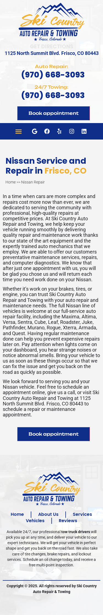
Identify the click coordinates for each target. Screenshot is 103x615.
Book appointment (54, 113)
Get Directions (51, 46)
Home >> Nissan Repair (25, 182)
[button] (18, 131)
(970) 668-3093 (53, 74)
